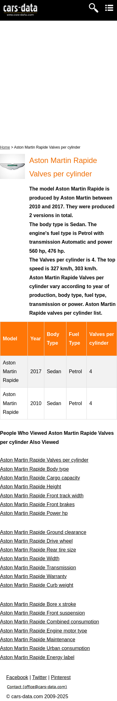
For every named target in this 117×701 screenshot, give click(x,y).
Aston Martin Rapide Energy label (37, 657)
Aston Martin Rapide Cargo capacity (40, 477)
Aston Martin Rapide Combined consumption (49, 621)
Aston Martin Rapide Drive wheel (36, 541)
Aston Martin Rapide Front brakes (37, 504)
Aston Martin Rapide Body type (34, 469)
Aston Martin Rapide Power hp (34, 513)
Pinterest (61, 677)
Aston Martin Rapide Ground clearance (43, 532)
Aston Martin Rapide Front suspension (42, 613)
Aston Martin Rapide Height (30, 486)
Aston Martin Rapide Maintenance (37, 639)
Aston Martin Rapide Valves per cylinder (44, 460)
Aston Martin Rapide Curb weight (36, 585)
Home (5, 147)
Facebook (17, 677)
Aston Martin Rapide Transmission (38, 567)
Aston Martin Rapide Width (29, 558)
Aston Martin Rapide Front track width (42, 495)
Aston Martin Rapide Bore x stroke (38, 604)
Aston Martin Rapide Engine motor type (43, 630)
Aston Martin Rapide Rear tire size (38, 549)
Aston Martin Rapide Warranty (33, 576)
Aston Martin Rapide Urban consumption (45, 648)
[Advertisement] (58, 82)
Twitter (39, 677)
